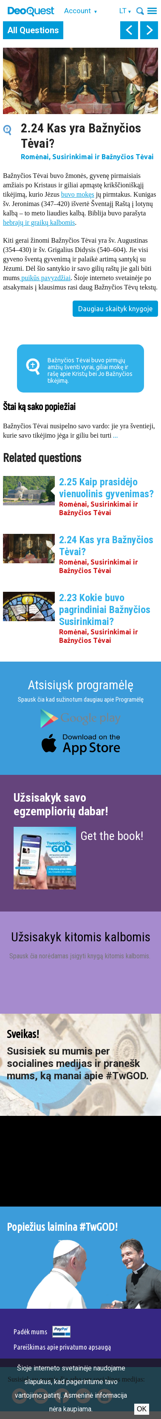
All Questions (33, 30)
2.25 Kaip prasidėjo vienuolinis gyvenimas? (106, 488)
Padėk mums (30, 1331)
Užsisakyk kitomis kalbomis (80, 936)
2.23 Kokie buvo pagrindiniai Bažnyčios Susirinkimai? (104, 610)
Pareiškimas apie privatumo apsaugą (62, 1347)
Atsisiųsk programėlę (80, 684)
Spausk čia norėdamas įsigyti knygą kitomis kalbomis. (80, 956)
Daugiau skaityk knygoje (115, 308)
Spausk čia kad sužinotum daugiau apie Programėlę (81, 699)
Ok (142, 1409)
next (149, 30)
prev (129, 30)
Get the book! (111, 836)
